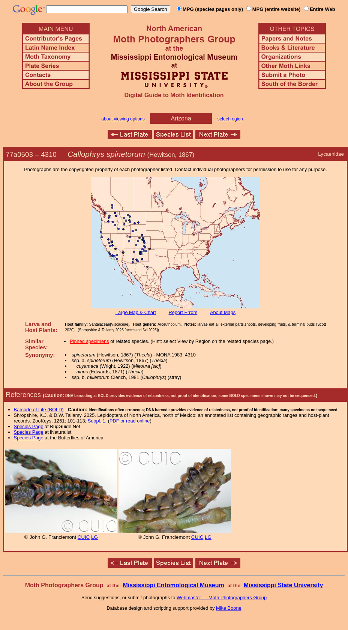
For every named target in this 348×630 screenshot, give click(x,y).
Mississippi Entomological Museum (173, 585)
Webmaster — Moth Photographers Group (222, 597)
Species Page (29, 426)
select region (230, 119)
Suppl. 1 (96, 421)
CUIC (84, 537)
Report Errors (183, 312)
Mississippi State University (283, 585)
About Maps (223, 312)
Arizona (181, 118)
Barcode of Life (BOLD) (39, 409)
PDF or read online (130, 421)
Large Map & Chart (136, 312)
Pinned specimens (89, 341)
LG (94, 537)
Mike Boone (229, 608)
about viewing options (122, 119)
